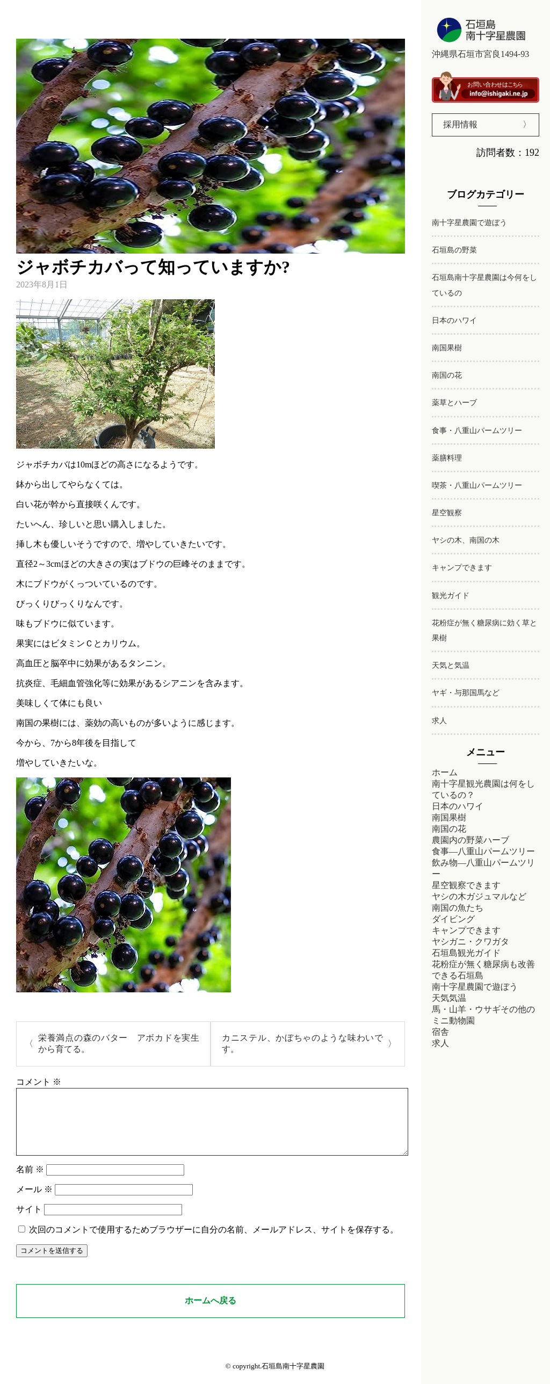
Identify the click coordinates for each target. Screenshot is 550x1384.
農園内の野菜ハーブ (470, 840)
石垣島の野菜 (454, 250)
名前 (30, 1182)
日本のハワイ (454, 320)
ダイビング (453, 919)
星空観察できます (466, 885)
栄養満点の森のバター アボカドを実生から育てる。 (118, 1043)
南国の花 (447, 375)
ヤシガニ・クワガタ (470, 941)
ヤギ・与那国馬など (466, 693)
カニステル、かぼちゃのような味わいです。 (302, 1043)
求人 (439, 721)
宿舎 (440, 1031)
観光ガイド (450, 596)
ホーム (445, 772)
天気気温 (449, 998)
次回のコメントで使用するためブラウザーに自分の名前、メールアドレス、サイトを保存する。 (214, 1242)
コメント (38, 1081)
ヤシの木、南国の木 (466, 540)
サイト (29, 1222)
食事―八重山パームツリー (483, 851)
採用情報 (460, 124)
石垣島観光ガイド (466, 952)
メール (34, 1202)
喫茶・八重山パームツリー (477, 485)
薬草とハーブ (454, 403)
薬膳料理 (447, 458)
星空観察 (447, 513)
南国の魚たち (457, 907)
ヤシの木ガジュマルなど (479, 896)
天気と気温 (450, 665)
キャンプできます (462, 568)
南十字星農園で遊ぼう (469, 223)
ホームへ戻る (210, 1313)
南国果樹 (447, 348)
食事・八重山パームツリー (477, 431)
